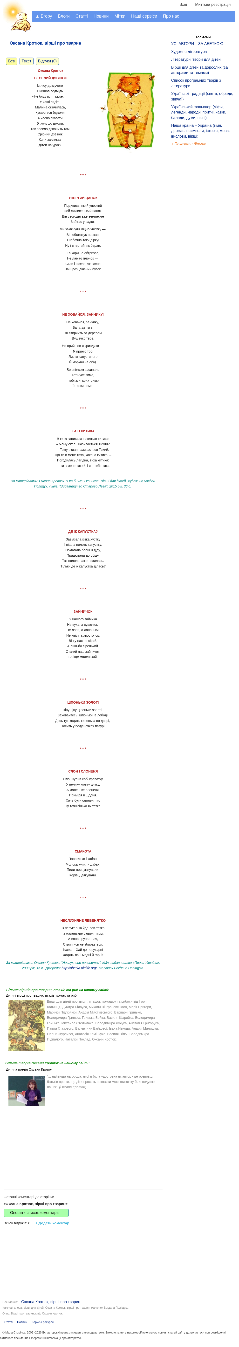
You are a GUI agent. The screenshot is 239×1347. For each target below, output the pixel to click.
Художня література (189, 52)
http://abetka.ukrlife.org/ (79, 968)
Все (11, 61)
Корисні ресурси (43, 1322)
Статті (81, 16)
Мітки (120, 16)
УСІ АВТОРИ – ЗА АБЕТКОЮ (197, 44)
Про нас (171, 16)
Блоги (64, 16)
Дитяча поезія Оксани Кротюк (29, 1069)
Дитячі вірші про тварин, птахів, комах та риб (41, 995)
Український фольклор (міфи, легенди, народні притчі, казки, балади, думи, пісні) (198, 112)
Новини (101, 16)
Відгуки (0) (47, 61)
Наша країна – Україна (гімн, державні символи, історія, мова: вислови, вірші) (200, 130)
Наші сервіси (144, 16)
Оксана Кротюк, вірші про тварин (50, 1302)
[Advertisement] (83, 1143)
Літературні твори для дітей (196, 59)
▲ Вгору (43, 16)
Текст (26, 61)
